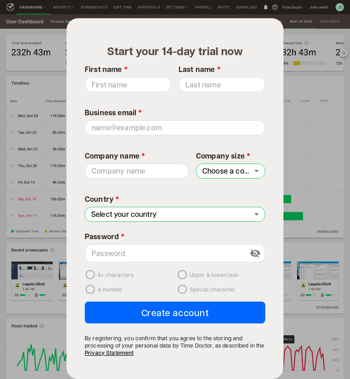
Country (102, 199)
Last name (200, 69)
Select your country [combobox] (124, 214)
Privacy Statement (109, 352)
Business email (113, 113)
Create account (175, 312)
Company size (223, 156)
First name (106, 69)
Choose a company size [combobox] (233, 170)
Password (105, 236)
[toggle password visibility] (255, 253)
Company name (115, 156)
